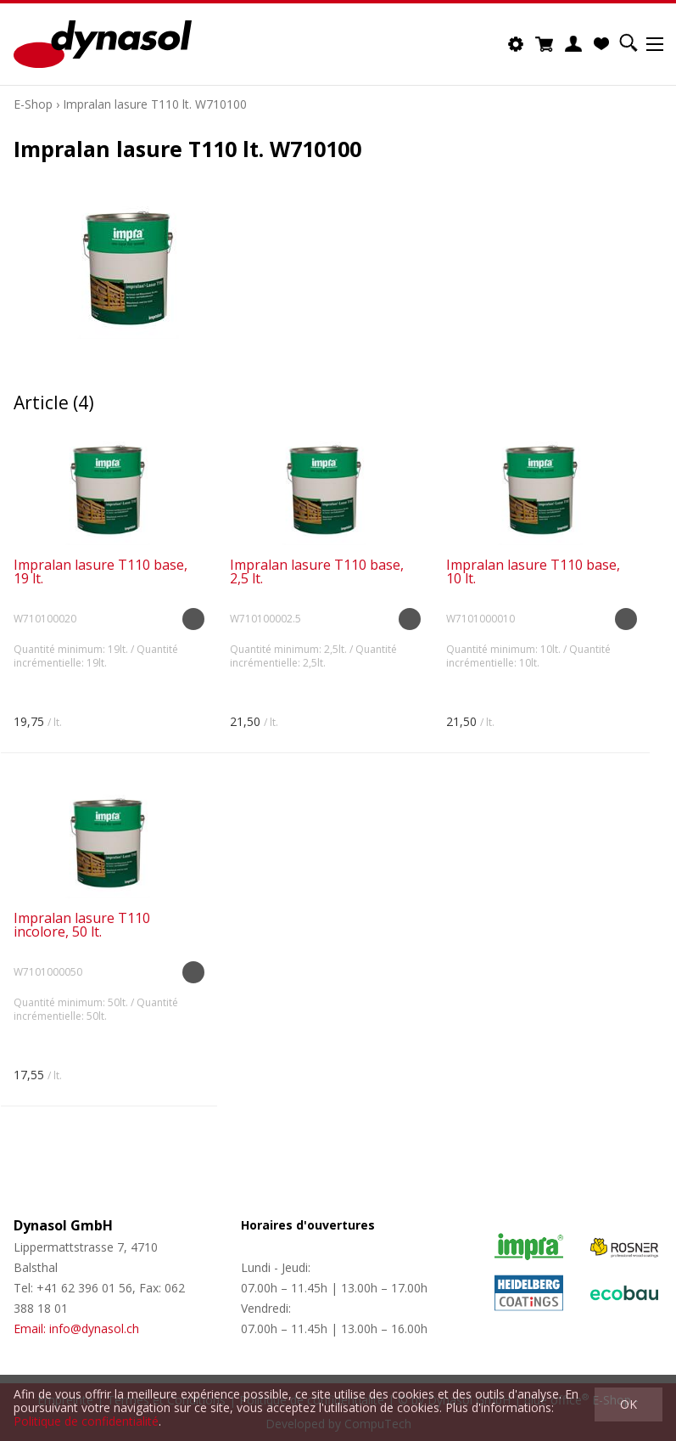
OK (628, 1404)
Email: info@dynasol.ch (76, 1328)
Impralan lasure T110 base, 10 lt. (533, 571)
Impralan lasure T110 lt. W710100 (155, 104)
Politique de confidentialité (86, 1421)
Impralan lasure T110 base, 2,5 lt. (317, 571)
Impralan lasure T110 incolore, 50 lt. (82, 924)
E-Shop (33, 104)
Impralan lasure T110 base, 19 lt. (100, 571)
